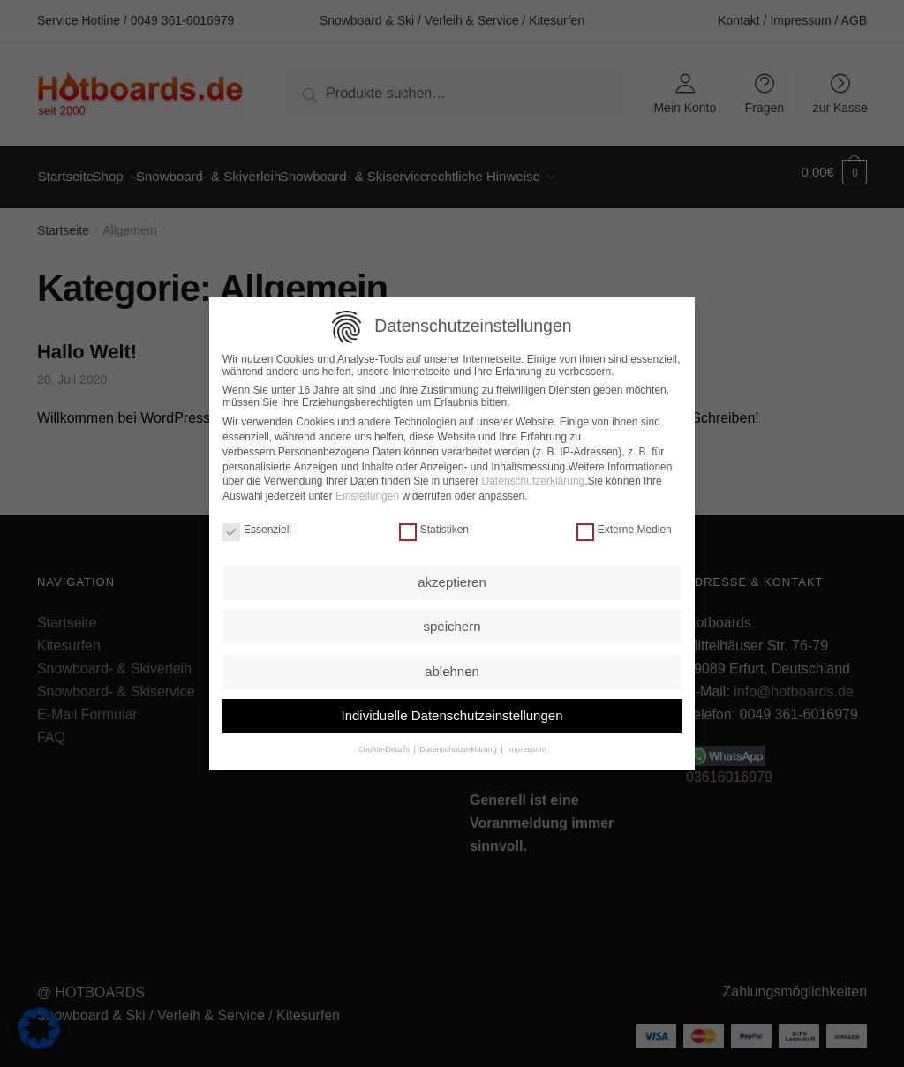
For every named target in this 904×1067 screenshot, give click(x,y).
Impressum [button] (525, 747)
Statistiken (434, 528)
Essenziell (256, 528)
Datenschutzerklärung (533, 479)
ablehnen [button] (452, 669)
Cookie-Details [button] (384, 747)
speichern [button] (451, 624)
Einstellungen (367, 494)
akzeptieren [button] (452, 580)
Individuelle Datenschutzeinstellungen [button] (451, 713)
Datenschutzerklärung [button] (459, 747)
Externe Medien (624, 528)
